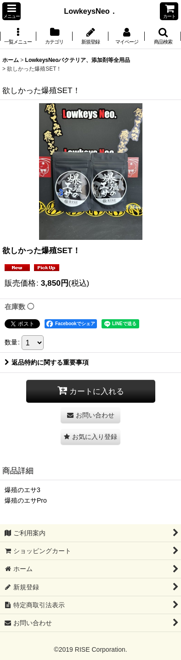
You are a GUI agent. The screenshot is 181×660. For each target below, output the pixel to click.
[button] (11, 11)
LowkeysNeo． (94, 11)
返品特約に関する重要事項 (47, 362)
